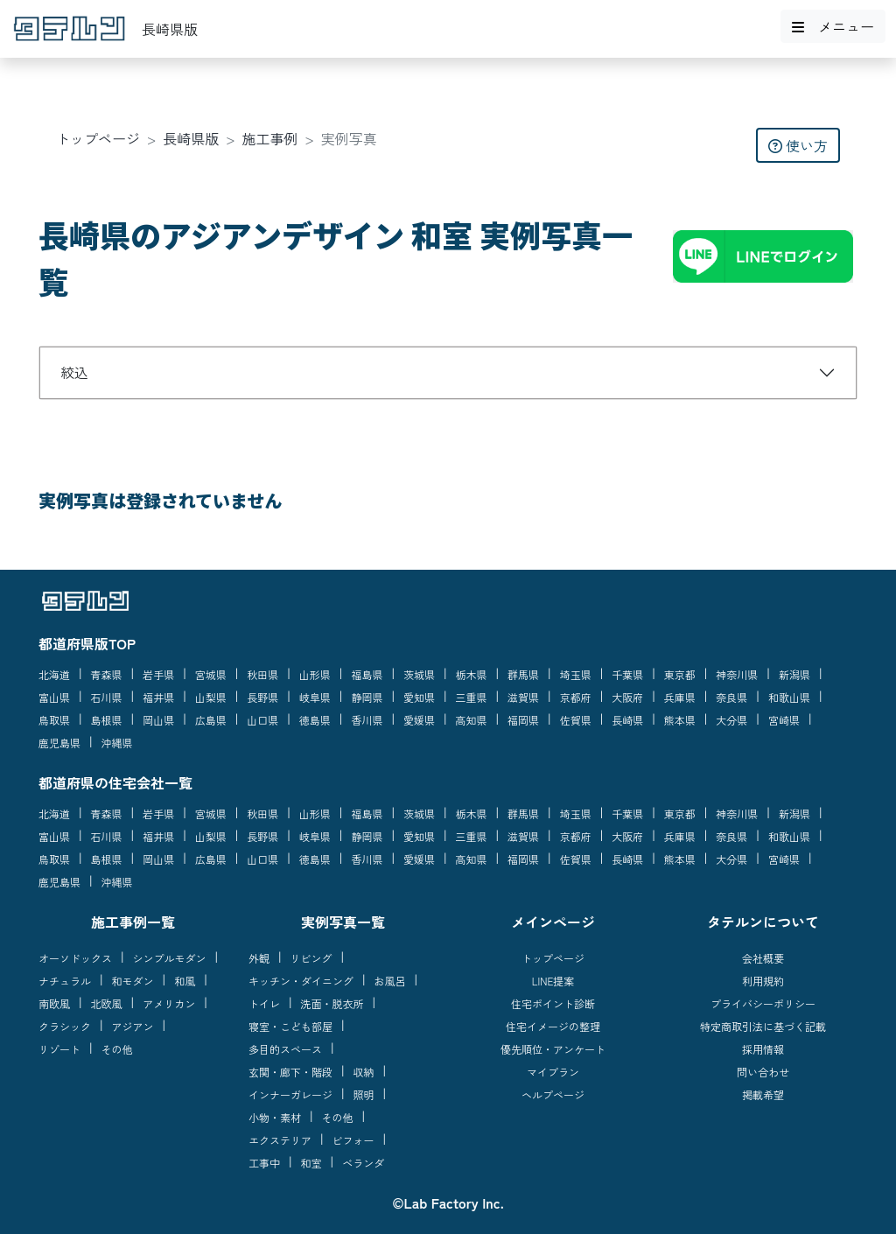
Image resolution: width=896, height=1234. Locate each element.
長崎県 (627, 719)
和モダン (133, 980)
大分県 (731, 719)
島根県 (106, 719)
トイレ (264, 1003)
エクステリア (280, 1139)
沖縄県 (117, 742)
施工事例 (270, 138)
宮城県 (211, 674)
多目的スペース (285, 1048)
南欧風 (54, 1003)
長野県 (262, 697)
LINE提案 (553, 980)
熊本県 (680, 719)
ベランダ (363, 1162)
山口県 (262, 719)
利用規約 (763, 980)
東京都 (680, 674)
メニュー (833, 26)
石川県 (106, 697)
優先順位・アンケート (553, 1048)
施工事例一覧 (133, 921)
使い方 (798, 145)
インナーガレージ (290, 1094)
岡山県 (158, 719)
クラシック (64, 1026)
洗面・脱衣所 (332, 1003)
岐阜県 (315, 697)
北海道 (54, 674)
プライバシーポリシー (763, 1003)
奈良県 (731, 697)
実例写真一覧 (343, 921)
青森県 (106, 674)
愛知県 (419, 697)
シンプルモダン (169, 957)
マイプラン (553, 1071)
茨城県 (419, 674)
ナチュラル (64, 980)
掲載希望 (763, 1094)
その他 (117, 1048)
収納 (364, 1071)
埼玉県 (576, 674)
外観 (259, 957)
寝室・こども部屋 (290, 1026)
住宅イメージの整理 (553, 1026)
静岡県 (366, 697)
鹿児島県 (59, 742)
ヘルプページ (553, 1094)
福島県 (366, 674)
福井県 (158, 697)
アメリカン (169, 1003)
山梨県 (211, 697)
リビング (311, 957)
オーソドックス (75, 957)
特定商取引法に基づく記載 (763, 1026)
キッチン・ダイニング (301, 980)
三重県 (471, 697)
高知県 (471, 719)
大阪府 (627, 697)
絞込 (74, 371)
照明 (364, 1094)
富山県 (54, 697)
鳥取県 (54, 719)
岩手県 (158, 674)
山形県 (315, 674)
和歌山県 (789, 697)
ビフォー (353, 1139)
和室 (311, 1162)
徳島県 (315, 719)
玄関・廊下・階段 (290, 1071)
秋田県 (262, 674)
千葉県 (627, 674)
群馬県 (523, 674)
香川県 (366, 719)
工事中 (264, 1162)
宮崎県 (784, 719)
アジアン (133, 1026)
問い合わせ (763, 1071)
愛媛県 (419, 719)
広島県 (211, 719)
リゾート (59, 1048)
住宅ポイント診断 (553, 1003)
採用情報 (763, 1048)
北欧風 (106, 1003)
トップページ (98, 138)
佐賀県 (576, 719)
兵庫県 (680, 697)
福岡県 (523, 719)
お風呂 (390, 980)
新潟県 (794, 674)
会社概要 (763, 957)
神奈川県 (737, 674)
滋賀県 (523, 697)
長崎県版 (191, 138)
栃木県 (471, 674)
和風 (184, 980)
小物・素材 (274, 1117)
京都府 (576, 697)
